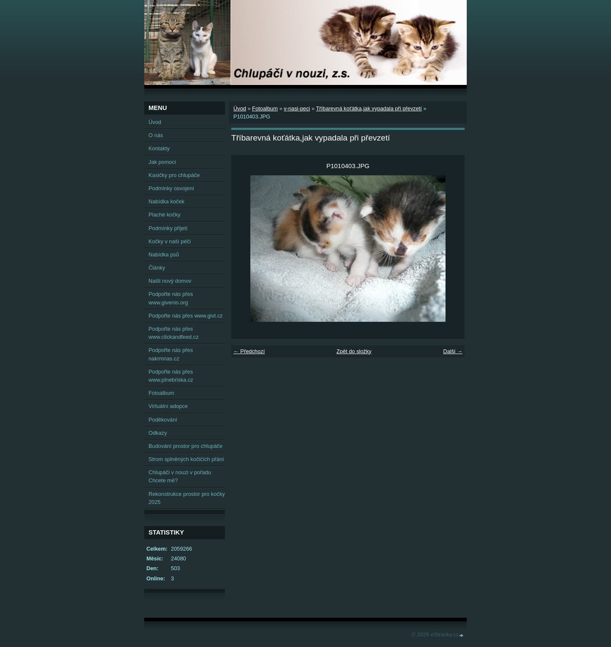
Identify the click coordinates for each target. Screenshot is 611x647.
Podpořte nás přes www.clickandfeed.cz (174, 333)
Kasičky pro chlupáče (174, 175)
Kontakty (159, 148)
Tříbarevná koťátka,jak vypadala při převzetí (369, 108)
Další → (452, 351)
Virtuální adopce (168, 406)
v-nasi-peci (297, 108)
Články (157, 267)
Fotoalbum (264, 108)
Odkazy (158, 433)
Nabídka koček (167, 201)
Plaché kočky (164, 214)
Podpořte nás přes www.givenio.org (171, 298)
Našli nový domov (170, 281)
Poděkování (163, 419)
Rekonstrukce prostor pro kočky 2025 (187, 498)
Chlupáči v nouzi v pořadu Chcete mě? (180, 476)
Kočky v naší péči (170, 241)
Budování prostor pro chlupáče (185, 446)
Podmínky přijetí (168, 228)
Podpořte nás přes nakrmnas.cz (171, 354)
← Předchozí (249, 351)
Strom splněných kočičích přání (186, 459)
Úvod (239, 108)
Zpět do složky (354, 351)
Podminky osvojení (171, 188)
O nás (156, 135)
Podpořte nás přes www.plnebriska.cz (171, 376)
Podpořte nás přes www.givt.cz (186, 315)
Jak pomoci (162, 162)
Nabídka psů (164, 254)
